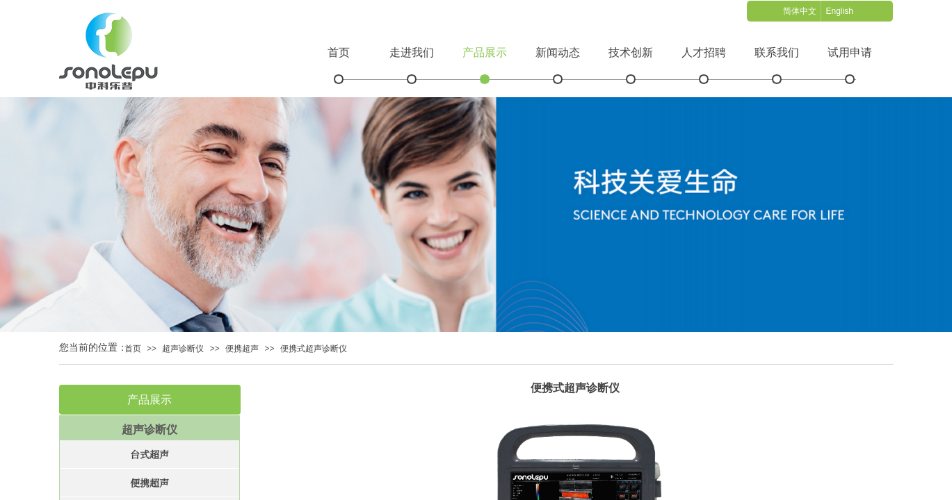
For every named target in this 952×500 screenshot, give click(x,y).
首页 (339, 52)
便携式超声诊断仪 (313, 348)
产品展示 (484, 52)
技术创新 (630, 52)
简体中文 (799, 11)
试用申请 (850, 52)
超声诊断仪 (183, 348)
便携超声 (242, 348)
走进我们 (411, 52)
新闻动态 (557, 52)
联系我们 (777, 52)
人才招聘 (703, 52)
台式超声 (149, 454)
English (839, 11)
